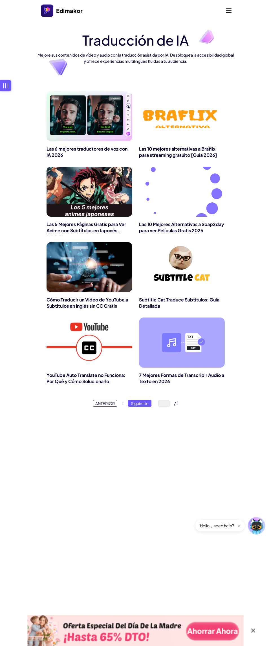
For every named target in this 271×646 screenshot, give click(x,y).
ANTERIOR (105, 403)
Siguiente (140, 403)
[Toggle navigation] (229, 10)
